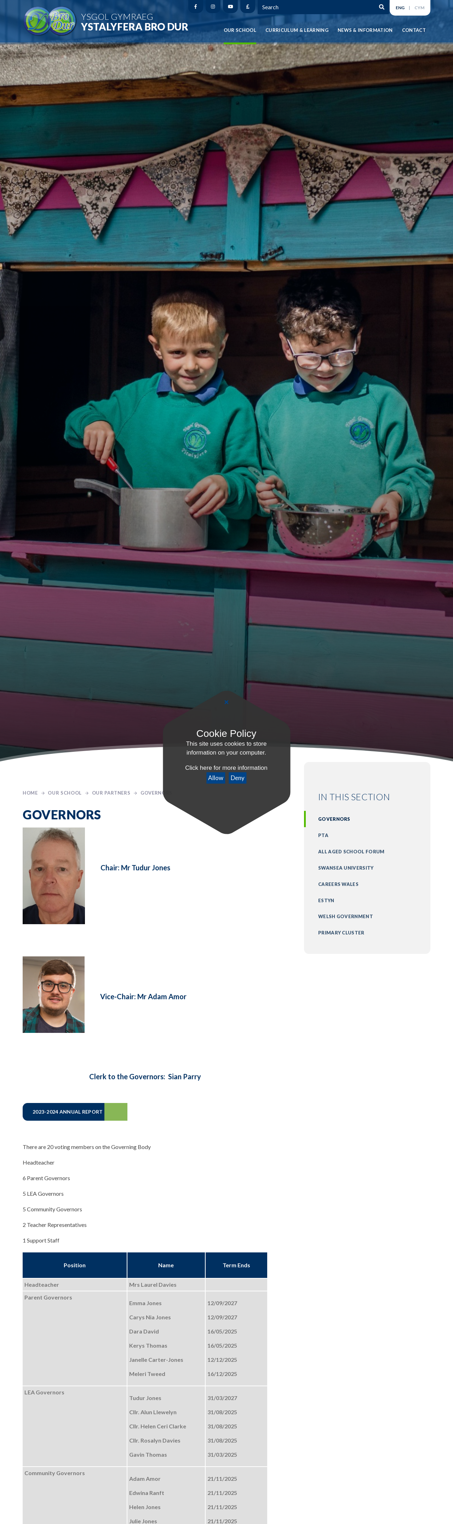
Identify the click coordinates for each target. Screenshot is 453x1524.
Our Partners (111, 793)
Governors (156, 793)
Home (30, 793)
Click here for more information (226, 767)
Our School (65, 793)
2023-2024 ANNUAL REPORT (68, 1112)
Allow (216, 778)
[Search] (376, 6)
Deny (238, 778)
